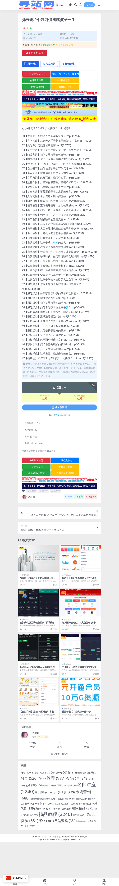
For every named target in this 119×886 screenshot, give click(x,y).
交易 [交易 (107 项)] (56, 808)
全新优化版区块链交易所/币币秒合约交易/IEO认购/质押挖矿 (38, 659)
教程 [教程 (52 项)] (87, 839)
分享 (68, 532)
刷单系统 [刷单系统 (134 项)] (34, 820)
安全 (68, 342)
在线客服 (83, 871)
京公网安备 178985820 (70, 874)
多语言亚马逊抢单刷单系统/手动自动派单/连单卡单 (80, 614)
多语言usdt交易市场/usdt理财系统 (37, 702)
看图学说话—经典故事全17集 (76, 746)
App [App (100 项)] (26, 807)
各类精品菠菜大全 (60, 115)
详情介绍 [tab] (31, 98)
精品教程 (55, 526)
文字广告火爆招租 (60, 508)
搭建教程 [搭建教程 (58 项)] (76, 838)
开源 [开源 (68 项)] (59, 833)
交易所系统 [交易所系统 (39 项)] (83, 808)
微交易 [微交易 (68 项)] (70, 833)
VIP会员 (45, 431)
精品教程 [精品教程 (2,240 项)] (55, 849)
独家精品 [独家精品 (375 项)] (83, 843)
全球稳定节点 (34, 109)
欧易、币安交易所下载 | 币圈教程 (60, 110)
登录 (89, 5)
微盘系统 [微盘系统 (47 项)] (81, 834)
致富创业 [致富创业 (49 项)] (83, 856)
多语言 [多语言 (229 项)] (66, 827)
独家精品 (67, 610)
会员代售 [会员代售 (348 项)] (77, 813)
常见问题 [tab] (50, 98)
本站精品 (25, 654)
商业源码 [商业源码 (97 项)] (42, 827)
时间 (55, 277)
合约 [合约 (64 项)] (72, 820)
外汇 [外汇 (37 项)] (53, 828)
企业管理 (25, 610)
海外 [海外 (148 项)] (41, 844)
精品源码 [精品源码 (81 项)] (79, 850)
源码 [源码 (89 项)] (66, 843)
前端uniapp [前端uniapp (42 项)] (49, 820)
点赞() (91, 532)
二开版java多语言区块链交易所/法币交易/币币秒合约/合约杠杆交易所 (80, 703)
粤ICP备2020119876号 (49, 874)
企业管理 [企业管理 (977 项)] (51, 813)
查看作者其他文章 (59, 789)
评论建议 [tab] (70, 98)
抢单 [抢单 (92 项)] (29, 838)
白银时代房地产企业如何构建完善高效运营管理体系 (38, 614)
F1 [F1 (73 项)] (35, 807)
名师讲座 (44, 526)
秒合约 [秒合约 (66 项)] (32, 850)
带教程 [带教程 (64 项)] (49, 833)
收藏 (79, 532)
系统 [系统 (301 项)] (46, 856)
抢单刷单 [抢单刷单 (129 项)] (43, 839)
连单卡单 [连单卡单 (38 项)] (30, 861)
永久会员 (79, 431)
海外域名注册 (60, 122)
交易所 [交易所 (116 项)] (69, 808)
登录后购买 (59, 442)
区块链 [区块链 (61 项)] (62, 820)
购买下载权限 (34, 87)
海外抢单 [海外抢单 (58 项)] (55, 843)
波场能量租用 (34, 115)
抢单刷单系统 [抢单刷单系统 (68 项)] (60, 838)
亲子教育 (37, 69)
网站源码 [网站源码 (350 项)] (65, 856)
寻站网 (28, 532)
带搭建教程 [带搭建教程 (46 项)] (37, 834)
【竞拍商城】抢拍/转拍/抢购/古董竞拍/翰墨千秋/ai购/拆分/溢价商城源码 (38, 748)
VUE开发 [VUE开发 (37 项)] (45, 808)
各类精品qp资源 (34, 122)
